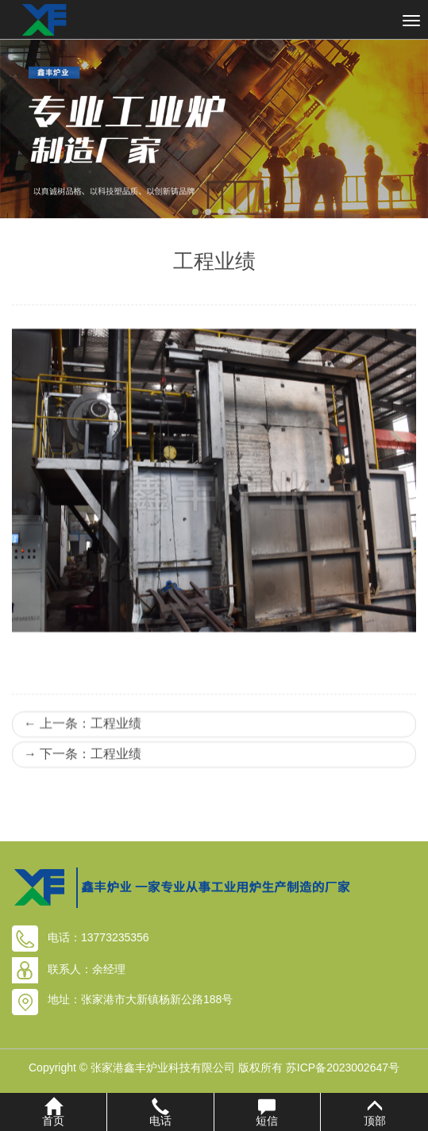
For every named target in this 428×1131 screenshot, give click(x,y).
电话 (160, 1112)
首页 (53, 1112)
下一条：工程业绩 (82, 791)
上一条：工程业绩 (82, 761)
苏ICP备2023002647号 (342, 1067)
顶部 (374, 1112)
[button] (195, 212)
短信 (267, 1112)
